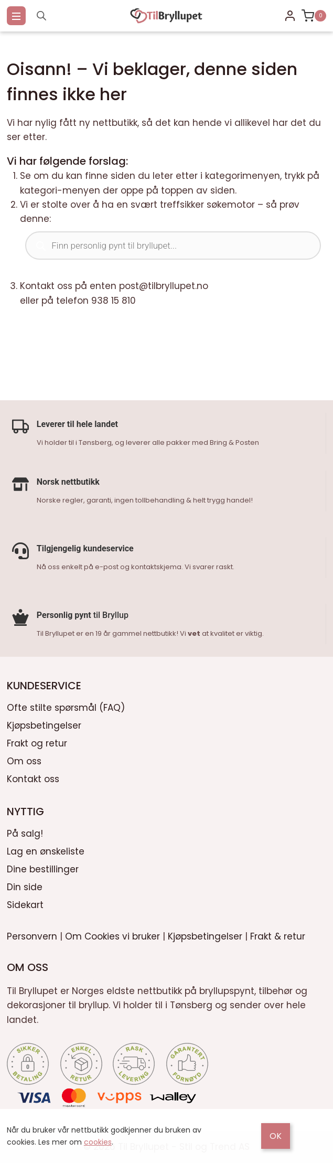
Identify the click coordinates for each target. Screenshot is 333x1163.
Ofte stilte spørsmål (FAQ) (66, 705)
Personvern (32, 934)
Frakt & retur (277, 934)
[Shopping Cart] (314, 15)
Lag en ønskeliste (45, 849)
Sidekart (25, 903)
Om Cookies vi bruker (112, 934)
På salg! (25, 831)
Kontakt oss (33, 777)
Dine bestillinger (43, 867)
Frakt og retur (37, 741)
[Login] (290, 16)
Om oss (24, 759)
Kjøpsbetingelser (44, 723)
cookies (98, 1142)
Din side (24, 885)
